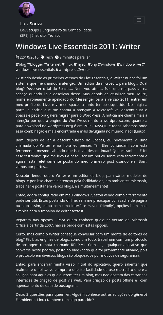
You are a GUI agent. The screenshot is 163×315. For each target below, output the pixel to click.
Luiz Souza (31, 24)
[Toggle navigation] (139, 20)
